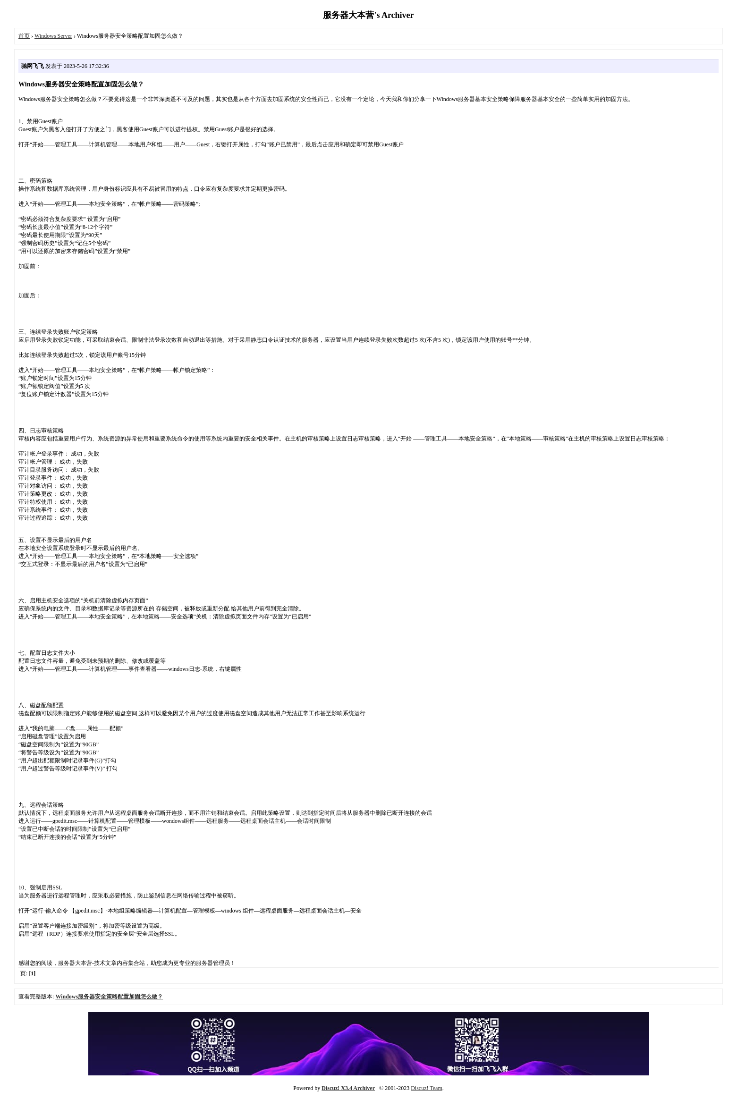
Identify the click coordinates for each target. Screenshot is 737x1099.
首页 (24, 36)
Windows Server (53, 36)
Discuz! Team (426, 1088)
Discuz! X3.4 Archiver (348, 1088)
